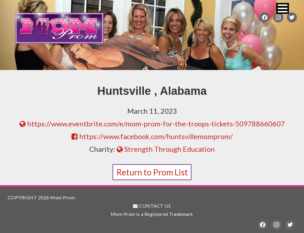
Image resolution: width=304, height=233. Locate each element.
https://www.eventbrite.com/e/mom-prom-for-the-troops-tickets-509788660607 (152, 123)
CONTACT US (152, 205)
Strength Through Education (166, 149)
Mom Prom (59, 28)
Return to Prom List (152, 172)
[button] (282, 8)
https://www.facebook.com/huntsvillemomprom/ (152, 136)
